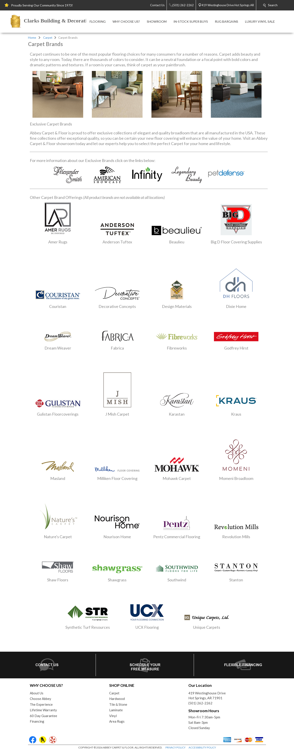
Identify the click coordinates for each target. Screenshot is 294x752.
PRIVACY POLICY (175, 747)
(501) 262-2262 (200, 703)
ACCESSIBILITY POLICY (202, 747)
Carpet (47, 37)
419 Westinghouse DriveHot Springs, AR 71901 (207, 695)
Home (32, 37)
